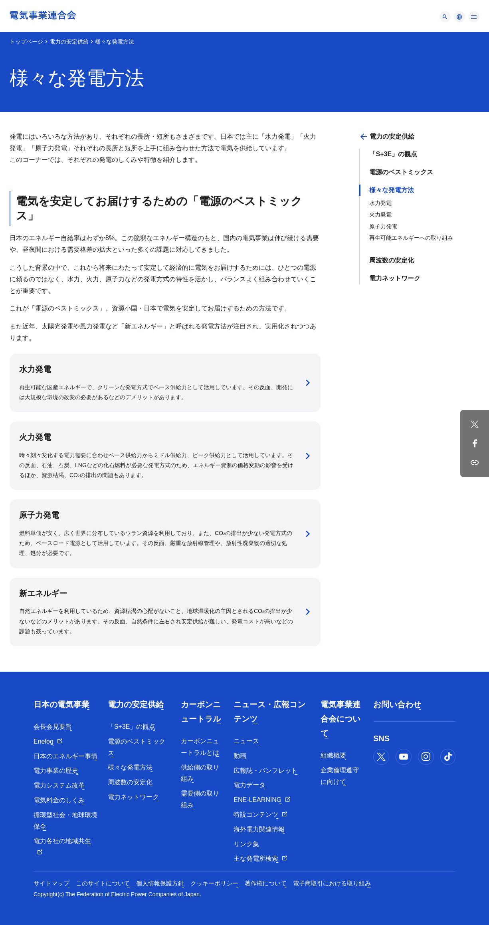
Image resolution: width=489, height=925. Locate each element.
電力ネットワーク (394, 278)
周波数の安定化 (391, 260)
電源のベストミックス (401, 172)
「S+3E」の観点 (393, 154)
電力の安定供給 (69, 41)
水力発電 (380, 203)
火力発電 (380, 214)
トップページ (26, 41)
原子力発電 (383, 226)
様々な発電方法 (391, 190)
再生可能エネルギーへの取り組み (411, 238)
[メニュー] (445, 16)
